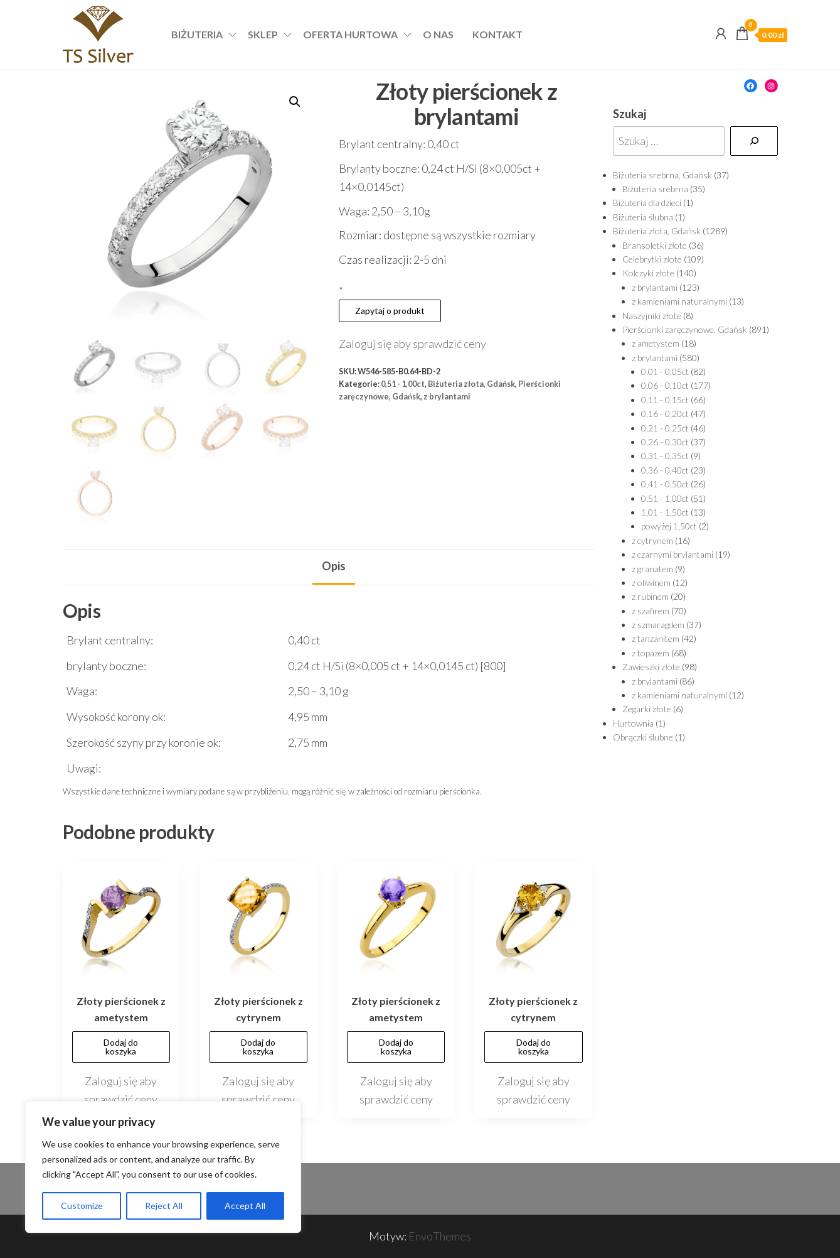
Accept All (245, 1205)
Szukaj (629, 114)
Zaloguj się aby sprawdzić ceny (412, 343)
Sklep (263, 34)
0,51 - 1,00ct (403, 384)
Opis (334, 566)
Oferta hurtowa (350, 34)
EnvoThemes (439, 1236)
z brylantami (447, 396)
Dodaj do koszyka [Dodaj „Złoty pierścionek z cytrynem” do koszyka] (258, 1046)
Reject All (164, 1205)
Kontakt (497, 34)
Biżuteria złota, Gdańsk (471, 384)
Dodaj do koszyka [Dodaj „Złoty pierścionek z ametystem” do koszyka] (121, 1046)
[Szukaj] (754, 141)
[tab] (333, 567)
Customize (82, 1205)
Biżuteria (197, 34)
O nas (438, 34)
